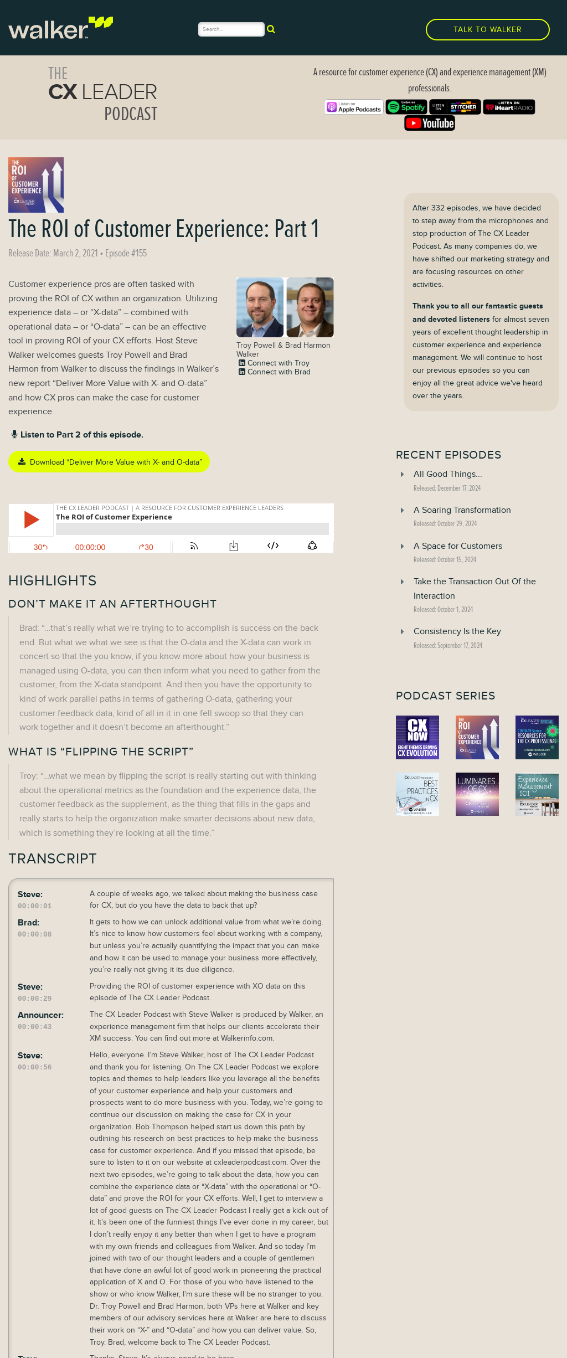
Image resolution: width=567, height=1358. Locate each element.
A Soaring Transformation (462, 510)
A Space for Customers (458, 546)
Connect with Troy (273, 362)
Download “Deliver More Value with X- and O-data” (109, 461)
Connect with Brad (273, 371)
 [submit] (271, 28)
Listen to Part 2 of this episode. (75, 435)
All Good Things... (448, 474)
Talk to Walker (487, 29)
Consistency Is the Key (457, 631)
